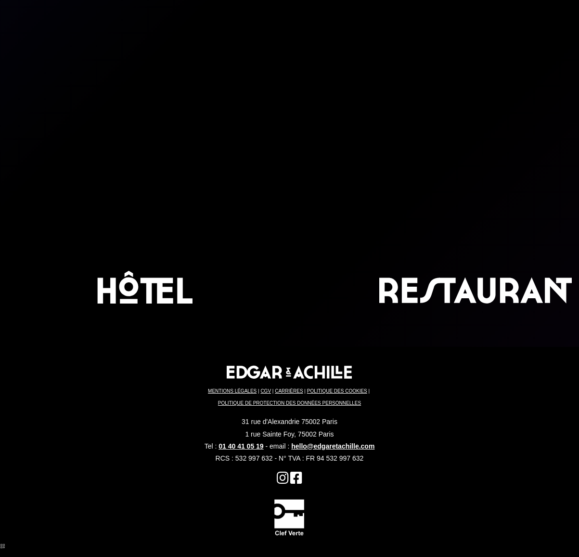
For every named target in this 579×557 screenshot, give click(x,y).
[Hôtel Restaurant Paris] (296, 480)
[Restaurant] (283, 480)
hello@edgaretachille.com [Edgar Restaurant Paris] (332, 446)
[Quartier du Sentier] (289, 517)
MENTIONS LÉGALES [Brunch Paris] (232, 391)
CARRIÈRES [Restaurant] (289, 391)
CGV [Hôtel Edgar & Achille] (265, 391)
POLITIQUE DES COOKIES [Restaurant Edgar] (337, 391)
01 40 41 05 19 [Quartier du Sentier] (241, 446)
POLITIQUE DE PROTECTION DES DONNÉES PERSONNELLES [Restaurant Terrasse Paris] (289, 403)
